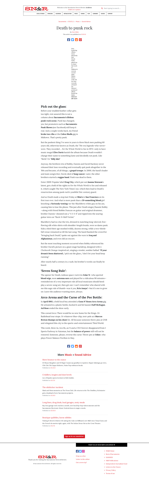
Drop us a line (81, 456)
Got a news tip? (81, 462)
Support (110, 13)
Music (76, 13)
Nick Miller (75, 32)
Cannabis (95, 13)
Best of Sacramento (112, 454)
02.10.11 (53, 395)
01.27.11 (53, 426)
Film (89, 13)
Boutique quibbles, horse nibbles (56, 417)
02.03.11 (53, 410)
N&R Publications (112, 460)
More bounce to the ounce (54, 359)
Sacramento (62, 21)
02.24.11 (53, 368)
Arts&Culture (68, 13)
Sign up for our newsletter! (74, 436)
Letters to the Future (113, 467)
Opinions (50, 13)
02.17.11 (53, 380)
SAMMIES (109, 457)
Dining (83, 13)
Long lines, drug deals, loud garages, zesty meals (63, 402)
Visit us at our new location (101, 445)
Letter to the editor (83, 459)
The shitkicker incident (52, 387)
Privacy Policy (111, 470)
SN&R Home (110, 451)
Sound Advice (86, 21)
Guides (103, 13)
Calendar (58, 13)
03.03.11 (71, 21)
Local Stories (40, 13)
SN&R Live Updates (74, 10)
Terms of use (110, 473)
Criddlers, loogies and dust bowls (57, 375)
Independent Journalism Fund (116, 464)
